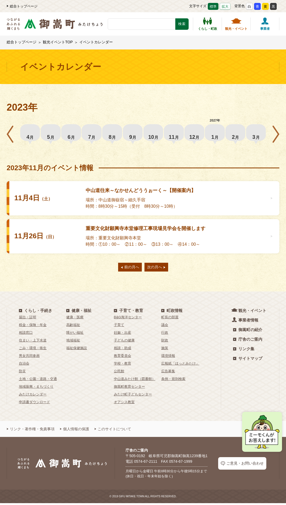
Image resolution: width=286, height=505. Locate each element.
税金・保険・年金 (33, 327)
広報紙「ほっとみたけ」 (180, 365)
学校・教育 (122, 365)
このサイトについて (112, 431)
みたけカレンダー (33, 396)
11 (174, 133)
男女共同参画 (29, 358)
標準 (213, 7)
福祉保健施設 (76, 350)
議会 (164, 327)
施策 (164, 350)
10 (153, 133)
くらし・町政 (207, 24)
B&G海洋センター (128, 319)
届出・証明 (27, 319)
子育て (119, 327)
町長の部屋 (170, 319)
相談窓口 (26, 334)
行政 (164, 334)
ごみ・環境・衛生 (33, 350)
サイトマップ (247, 360)
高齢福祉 (73, 327)
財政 (164, 342)
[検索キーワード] (141, 24)
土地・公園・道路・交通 (38, 381)
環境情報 (168, 358)
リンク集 (243, 350)
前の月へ (130, 269)
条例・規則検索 (173, 381)
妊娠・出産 (122, 334)
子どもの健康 (124, 342)
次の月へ (156, 269)
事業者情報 (245, 321)
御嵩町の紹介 (247, 331)
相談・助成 (122, 350)
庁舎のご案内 (247, 341)
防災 (22, 373)
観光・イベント (236, 24)
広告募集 (168, 373)
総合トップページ (22, 6)
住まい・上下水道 (33, 342)
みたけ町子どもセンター (133, 396)
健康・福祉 (79, 312)
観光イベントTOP (58, 42)
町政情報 (172, 312)
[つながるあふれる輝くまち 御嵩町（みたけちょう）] (55, 26)
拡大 (225, 7)
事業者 (265, 24)
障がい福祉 (75, 334)
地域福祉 (73, 342)
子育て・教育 (128, 312)
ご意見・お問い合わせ (242, 465)
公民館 (119, 373)
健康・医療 (75, 319)
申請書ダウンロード (34, 404)
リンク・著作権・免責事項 (31, 431)
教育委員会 (122, 358)
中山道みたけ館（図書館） (134, 381)
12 (194, 133)
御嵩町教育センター (129, 388)
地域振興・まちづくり (36, 388)
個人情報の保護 (74, 431)
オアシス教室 (124, 404)
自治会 (24, 365)
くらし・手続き (35, 312)
